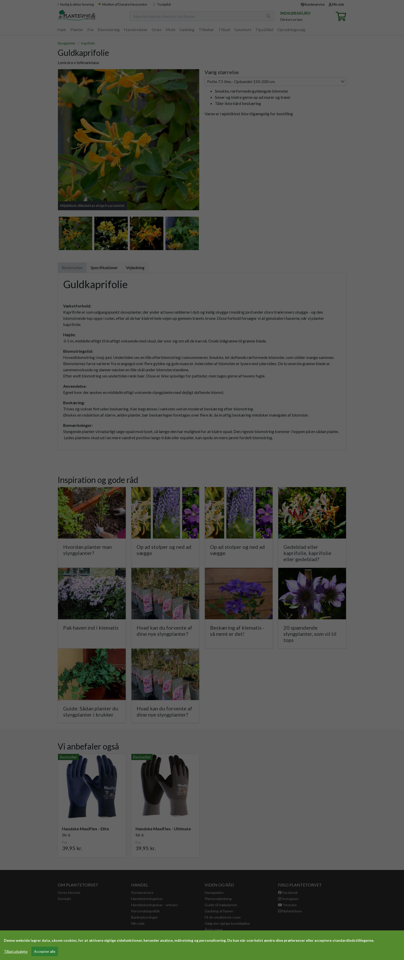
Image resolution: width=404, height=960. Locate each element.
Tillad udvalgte (16, 951)
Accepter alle (44, 951)
